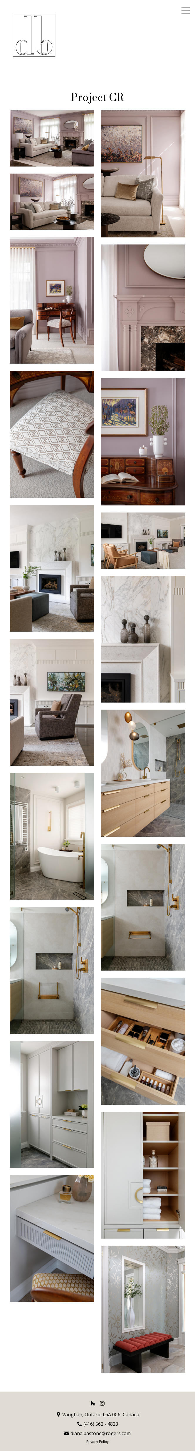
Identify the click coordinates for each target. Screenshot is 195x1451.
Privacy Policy (97, 1442)
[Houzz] (93, 1403)
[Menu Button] (185, 10)
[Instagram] (102, 1403)
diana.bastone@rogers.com (100, 1433)
